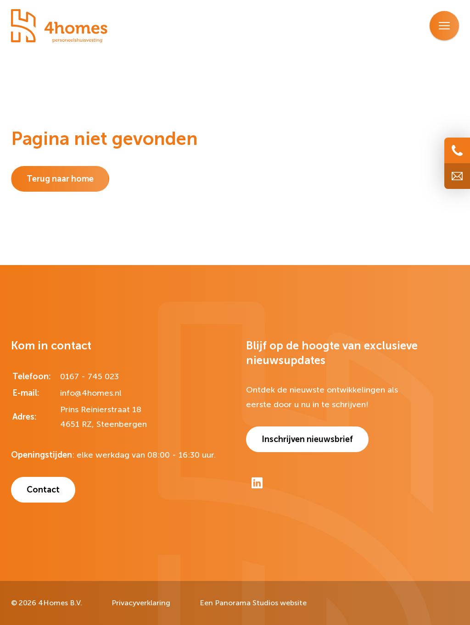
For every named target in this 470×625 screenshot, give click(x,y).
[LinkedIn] (257, 483)
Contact (43, 490)
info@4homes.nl (91, 393)
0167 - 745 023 (89, 376)
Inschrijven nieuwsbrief (307, 439)
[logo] (59, 26)
